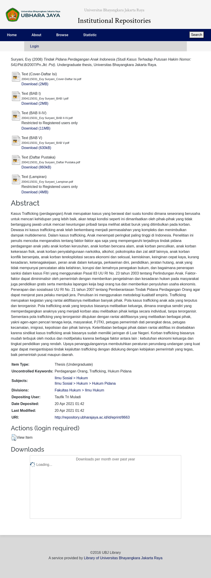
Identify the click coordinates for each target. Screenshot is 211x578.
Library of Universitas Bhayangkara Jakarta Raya (123, 558)
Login (34, 46)
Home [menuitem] (12, 35)
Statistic (89, 35)
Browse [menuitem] (62, 35)
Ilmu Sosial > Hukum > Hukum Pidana (85, 383)
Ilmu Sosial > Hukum (71, 378)
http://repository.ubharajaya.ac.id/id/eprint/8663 (92, 417)
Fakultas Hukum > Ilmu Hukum (79, 390)
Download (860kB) (36, 167)
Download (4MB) (34, 192)
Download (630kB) (36, 148)
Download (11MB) (35, 128)
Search (196, 35)
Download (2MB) (34, 84)
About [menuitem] (36, 35)
